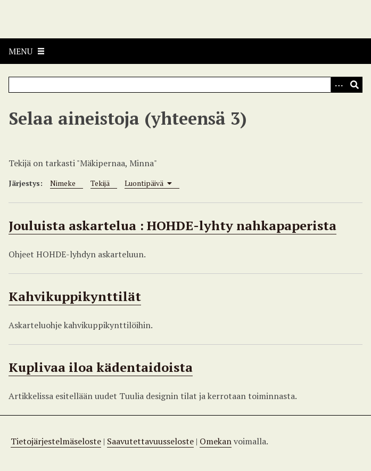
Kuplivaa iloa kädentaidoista (101, 367)
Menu (20, 51)
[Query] (185, 85)
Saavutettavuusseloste (150, 441)
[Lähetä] (354, 85)
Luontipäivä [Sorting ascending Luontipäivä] (148, 183)
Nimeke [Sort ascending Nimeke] (63, 183)
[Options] (339, 85)
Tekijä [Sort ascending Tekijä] (100, 183)
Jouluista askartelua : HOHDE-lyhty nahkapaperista (172, 225)
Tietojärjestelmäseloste (56, 441)
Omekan (216, 441)
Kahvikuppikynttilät (75, 296)
